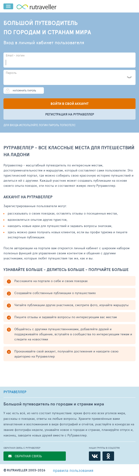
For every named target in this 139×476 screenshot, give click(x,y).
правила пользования (73, 470)
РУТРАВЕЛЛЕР (14, 392)
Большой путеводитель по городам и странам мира (53, 404)
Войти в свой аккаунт (69, 103)
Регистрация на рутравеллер (69, 114)
